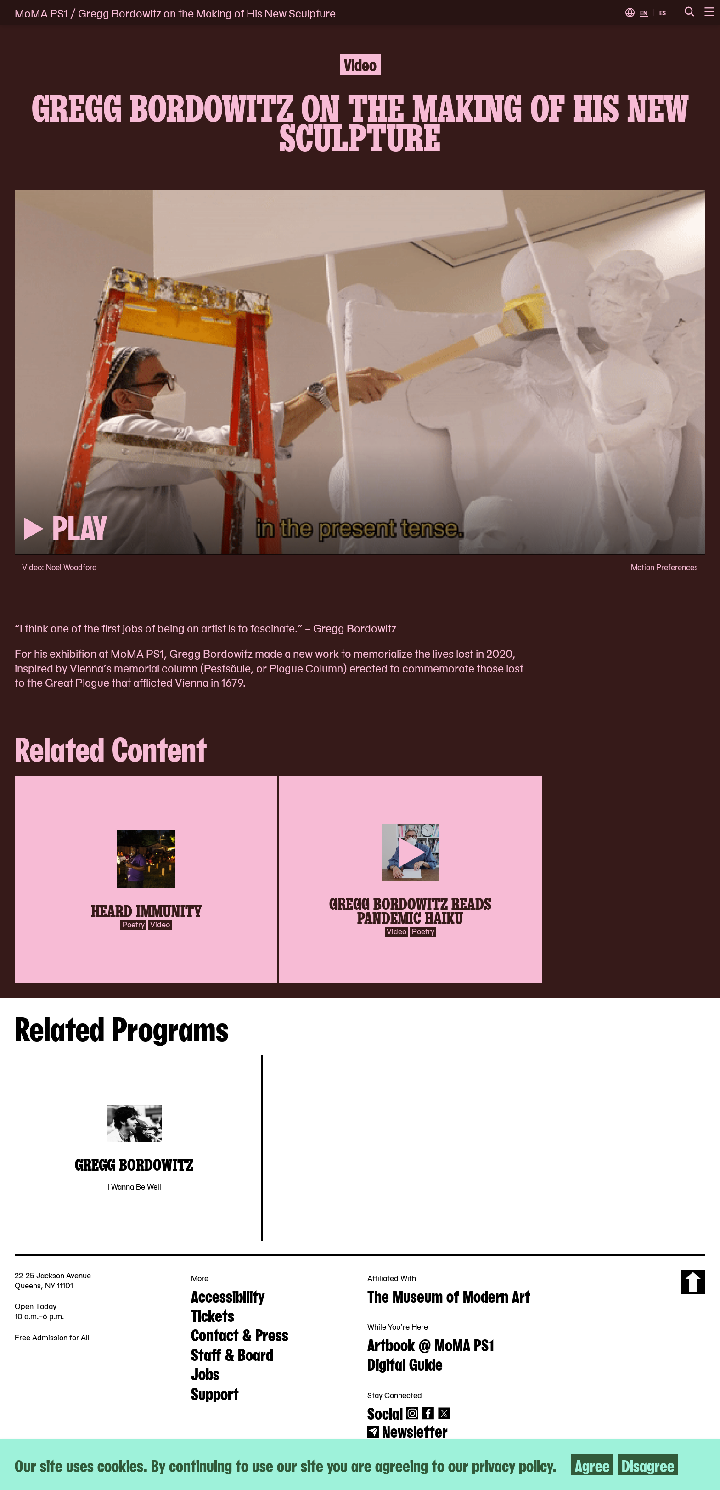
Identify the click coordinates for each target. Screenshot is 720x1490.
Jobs (205, 1373)
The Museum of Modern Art (448, 1295)
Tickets (212, 1314)
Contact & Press (239, 1334)
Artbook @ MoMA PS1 (430, 1344)
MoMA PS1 (41, 13)
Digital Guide (405, 1363)
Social (385, 1412)
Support (215, 1393)
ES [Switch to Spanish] (662, 12)
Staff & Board (232, 1354)
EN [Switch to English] (643, 12)
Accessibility (227, 1295)
